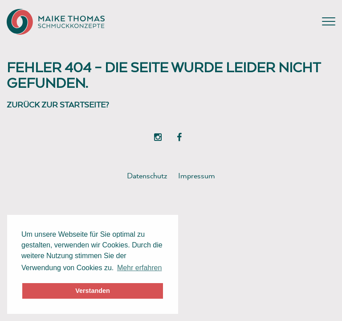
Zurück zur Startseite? (58, 104)
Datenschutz (147, 175)
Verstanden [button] (92, 290)
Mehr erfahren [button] (139, 268)
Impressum (196, 175)
